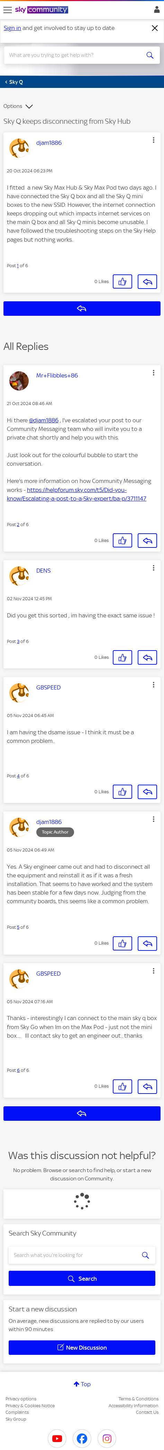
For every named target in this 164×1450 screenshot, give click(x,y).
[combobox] (74, 55)
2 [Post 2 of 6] (18, 524)
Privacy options (21, 1398)
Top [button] (86, 1384)
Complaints (17, 1412)
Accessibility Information (133, 1405)
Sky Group (16, 1419)
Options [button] (12, 106)
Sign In (156, 11)
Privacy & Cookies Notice (30, 1405)
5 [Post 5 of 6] (18, 927)
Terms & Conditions (138, 1398)
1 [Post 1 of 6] (18, 265)
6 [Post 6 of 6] (18, 1070)
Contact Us (147, 1412)
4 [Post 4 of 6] (18, 775)
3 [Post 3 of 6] (18, 641)
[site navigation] (7, 10)
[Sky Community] (42, 10)
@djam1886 (43, 420)
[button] (153, 140)
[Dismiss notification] (155, 28)
